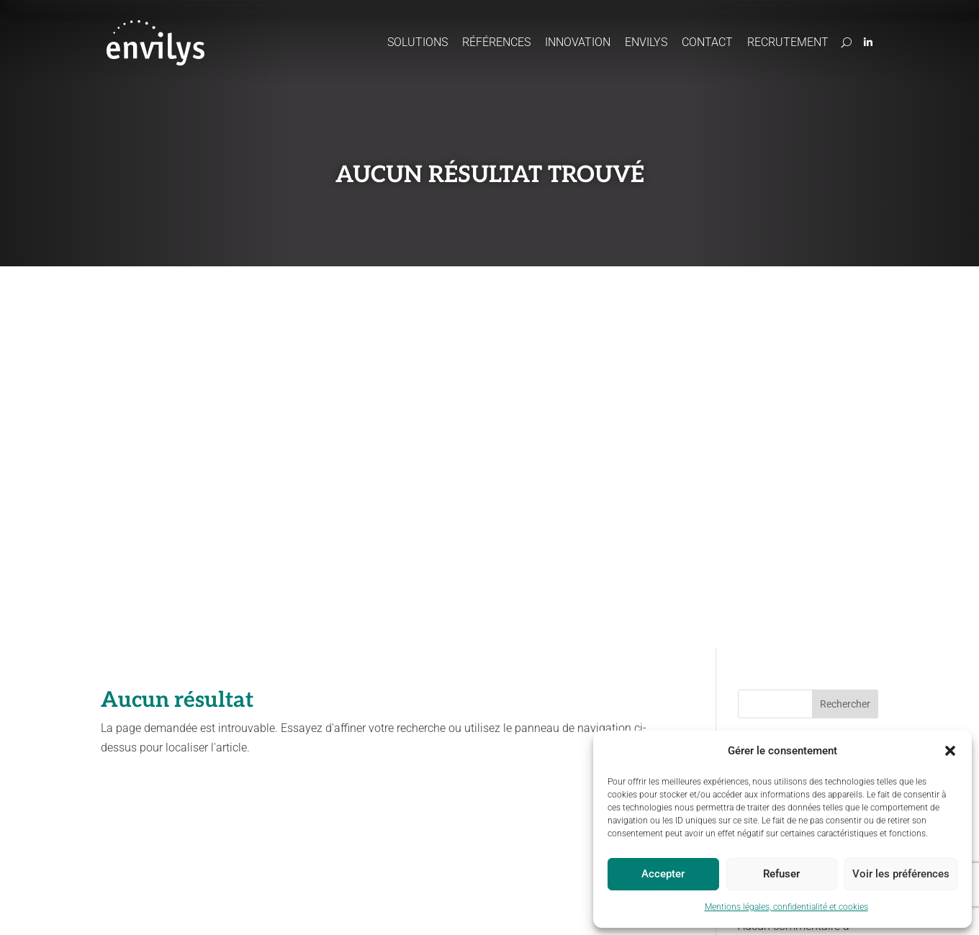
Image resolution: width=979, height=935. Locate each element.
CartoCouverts (434, 733)
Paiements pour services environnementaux (456, 777)
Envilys (646, 42)
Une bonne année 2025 (796, 459)
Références (496, 42)
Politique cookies (419, 907)
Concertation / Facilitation (457, 751)
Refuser (781, 873)
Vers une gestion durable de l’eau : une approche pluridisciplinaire (808, 413)
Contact (707, 42)
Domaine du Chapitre (756, 713)
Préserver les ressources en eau (269, 752)
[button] (950, 751)
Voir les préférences (900, 873)
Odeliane (423, 713)
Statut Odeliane (547, 907)
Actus (586, 690)
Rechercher (845, 322)
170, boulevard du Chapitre (767, 727)
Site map (485, 907)
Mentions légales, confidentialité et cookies (786, 907)
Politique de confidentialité (315, 907)
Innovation (577, 42)
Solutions (417, 42)
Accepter (663, 873)
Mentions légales (211, 907)
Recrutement (788, 42)
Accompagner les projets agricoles (270, 720)
